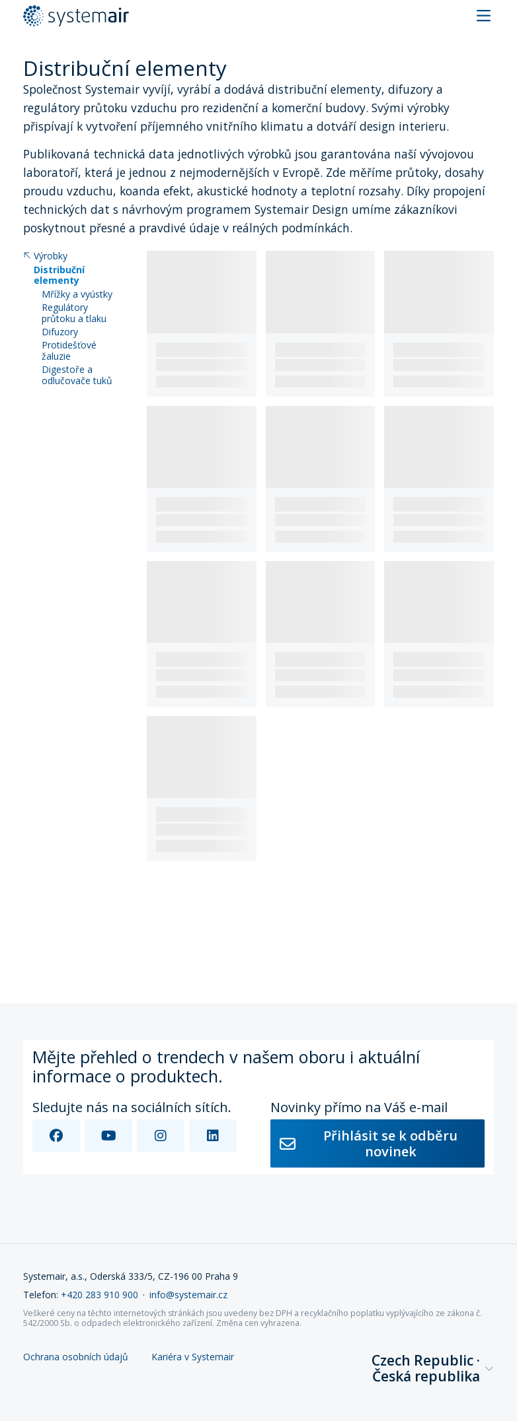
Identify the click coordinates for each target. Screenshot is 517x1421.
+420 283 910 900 (99, 1294)
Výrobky (45, 256)
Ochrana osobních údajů (75, 1357)
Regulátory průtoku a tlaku (74, 313)
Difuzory (60, 332)
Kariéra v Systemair (192, 1357)
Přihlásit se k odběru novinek (369, 1143)
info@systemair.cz (188, 1294)
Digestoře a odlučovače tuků (77, 375)
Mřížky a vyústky (77, 294)
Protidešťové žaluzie (69, 351)
